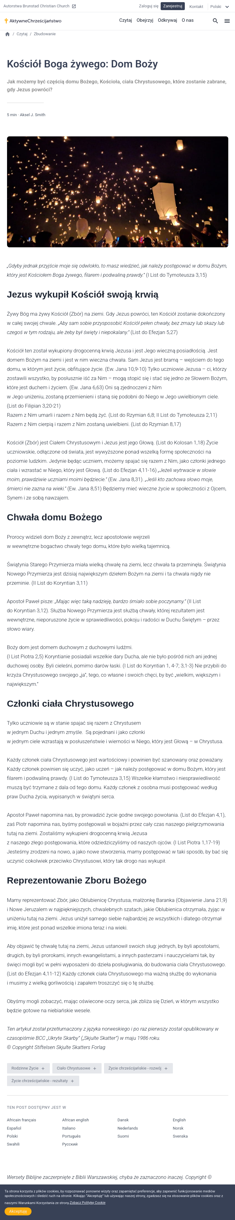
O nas (188, 20)
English (179, 1120)
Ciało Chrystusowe (73, 1068)
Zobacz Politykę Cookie (88, 1203)
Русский (69, 1144)
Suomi (123, 1136)
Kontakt (196, 6)
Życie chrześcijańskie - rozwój (135, 1068)
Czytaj (127, 20)
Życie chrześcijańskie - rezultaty (40, 1080)
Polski (12, 1136)
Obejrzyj (146, 20)
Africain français (21, 1120)
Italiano (68, 1128)
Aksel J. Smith (32, 114)
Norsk (178, 1128)
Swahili (13, 1144)
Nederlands (128, 1128)
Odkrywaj (168, 20)
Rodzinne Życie (25, 1068)
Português (71, 1136)
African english (75, 1120)
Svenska (180, 1136)
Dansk (123, 1120)
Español (14, 1128)
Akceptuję (18, 1211)
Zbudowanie (45, 34)
